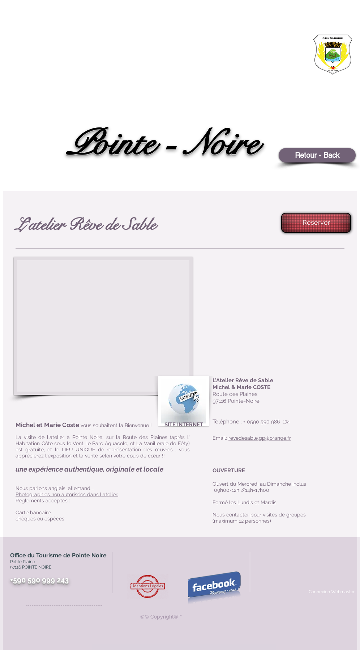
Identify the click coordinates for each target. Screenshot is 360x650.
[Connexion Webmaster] (331, 591)
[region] (314, 81)
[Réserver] (316, 223)
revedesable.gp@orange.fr (259, 438)
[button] (103, 326)
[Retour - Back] (317, 155)
